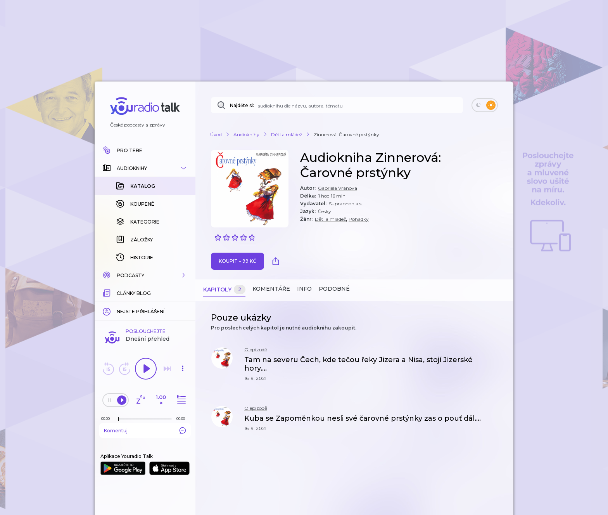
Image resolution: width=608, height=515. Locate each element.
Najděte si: (242, 105)
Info (304, 288)
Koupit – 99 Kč (237, 261)
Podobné (334, 288)
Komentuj (145, 341)
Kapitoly (224, 289)
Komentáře (271, 288)
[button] (145, 168)
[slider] (118, 329)
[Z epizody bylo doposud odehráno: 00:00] (107, 329)
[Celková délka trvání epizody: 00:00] (182, 329)
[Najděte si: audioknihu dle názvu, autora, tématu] (337, 105)
